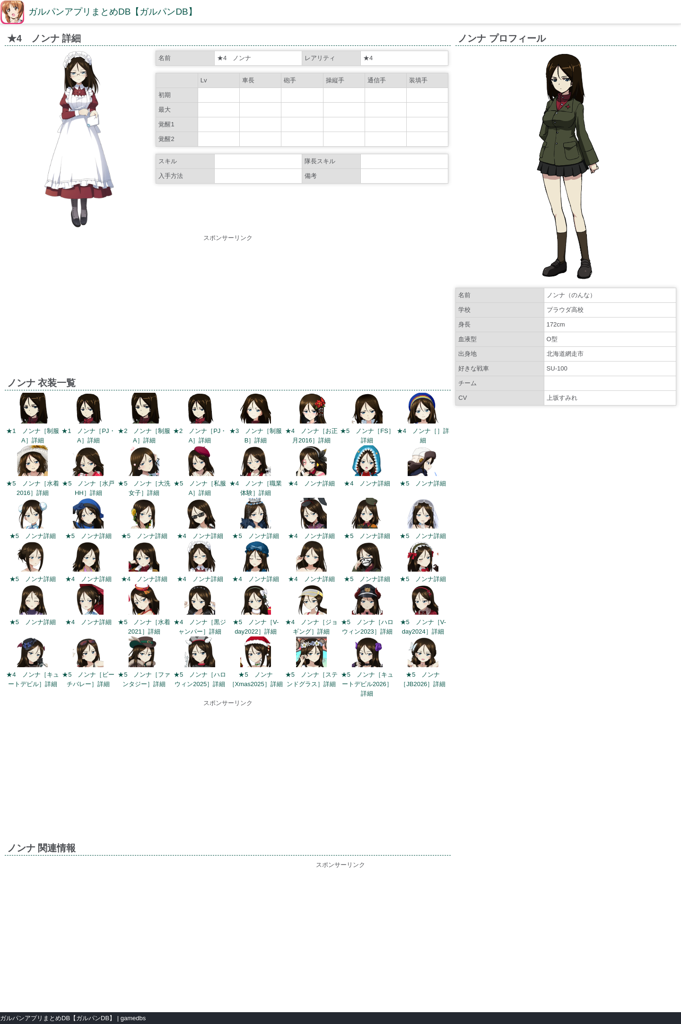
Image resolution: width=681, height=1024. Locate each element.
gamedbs (133, 1018)
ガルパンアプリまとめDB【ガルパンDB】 (112, 12)
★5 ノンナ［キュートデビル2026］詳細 (367, 684)
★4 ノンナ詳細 (311, 483)
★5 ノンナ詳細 (423, 483)
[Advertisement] (227, 309)
